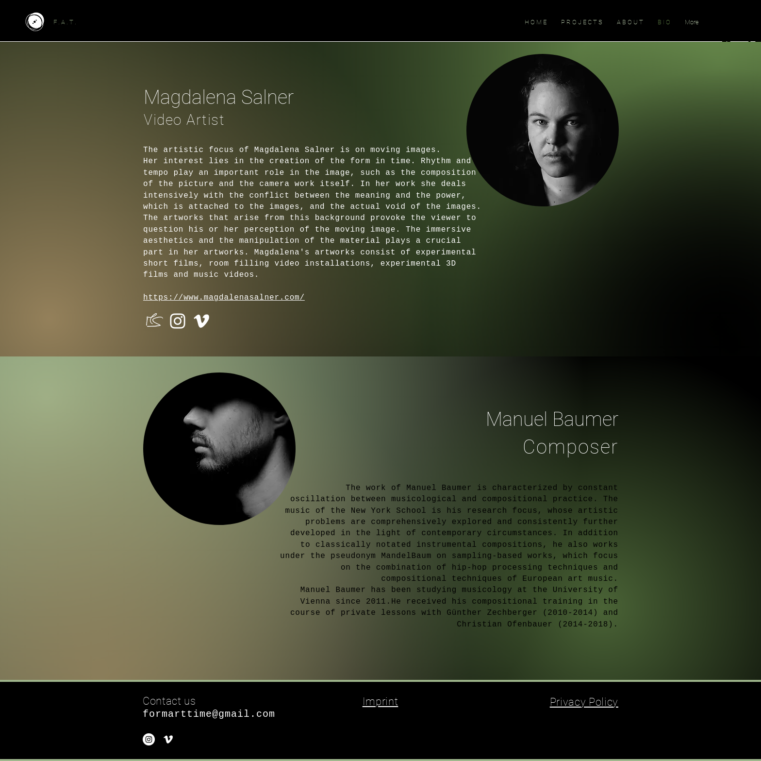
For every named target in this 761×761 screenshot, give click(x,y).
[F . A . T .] (107, 22)
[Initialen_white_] (154, 321)
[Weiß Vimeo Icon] (201, 321)
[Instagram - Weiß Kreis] (149, 739)
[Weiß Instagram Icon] (177, 321)
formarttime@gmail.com (209, 714)
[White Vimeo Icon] (168, 739)
